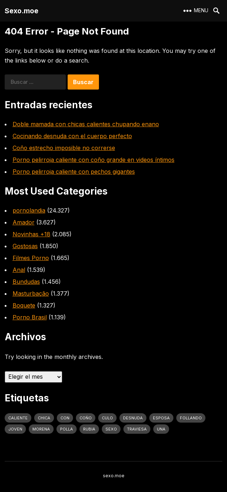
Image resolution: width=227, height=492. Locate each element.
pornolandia (29, 210)
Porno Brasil (30, 317)
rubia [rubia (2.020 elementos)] (89, 429)
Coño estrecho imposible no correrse (64, 147)
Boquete (24, 305)
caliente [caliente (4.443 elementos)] (18, 417)
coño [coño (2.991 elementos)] (86, 417)
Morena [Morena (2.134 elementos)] (41, 429)
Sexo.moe (21, 10)
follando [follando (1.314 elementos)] (191, 417)
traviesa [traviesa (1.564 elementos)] (137, 429)
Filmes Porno (31, 257)
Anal (19, 269)
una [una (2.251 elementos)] (161, 429)
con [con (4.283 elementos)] (64, 417)
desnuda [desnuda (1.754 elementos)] (133, 417)
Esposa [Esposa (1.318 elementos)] (161, 417)
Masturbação (31, 293)
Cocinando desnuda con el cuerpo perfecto (72, 136)
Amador (24, 222)
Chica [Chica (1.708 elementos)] (44, 417)
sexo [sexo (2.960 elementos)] (111, 429)
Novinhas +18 (31, 234)
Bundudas (26, 281)
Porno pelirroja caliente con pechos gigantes (74, 171)
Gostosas (25, 246)
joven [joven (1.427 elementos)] (15, 429)
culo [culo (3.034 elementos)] (107, 417)
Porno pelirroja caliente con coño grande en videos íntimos (93, 159)
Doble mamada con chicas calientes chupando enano (86, 124)
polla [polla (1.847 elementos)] (66, 429)
